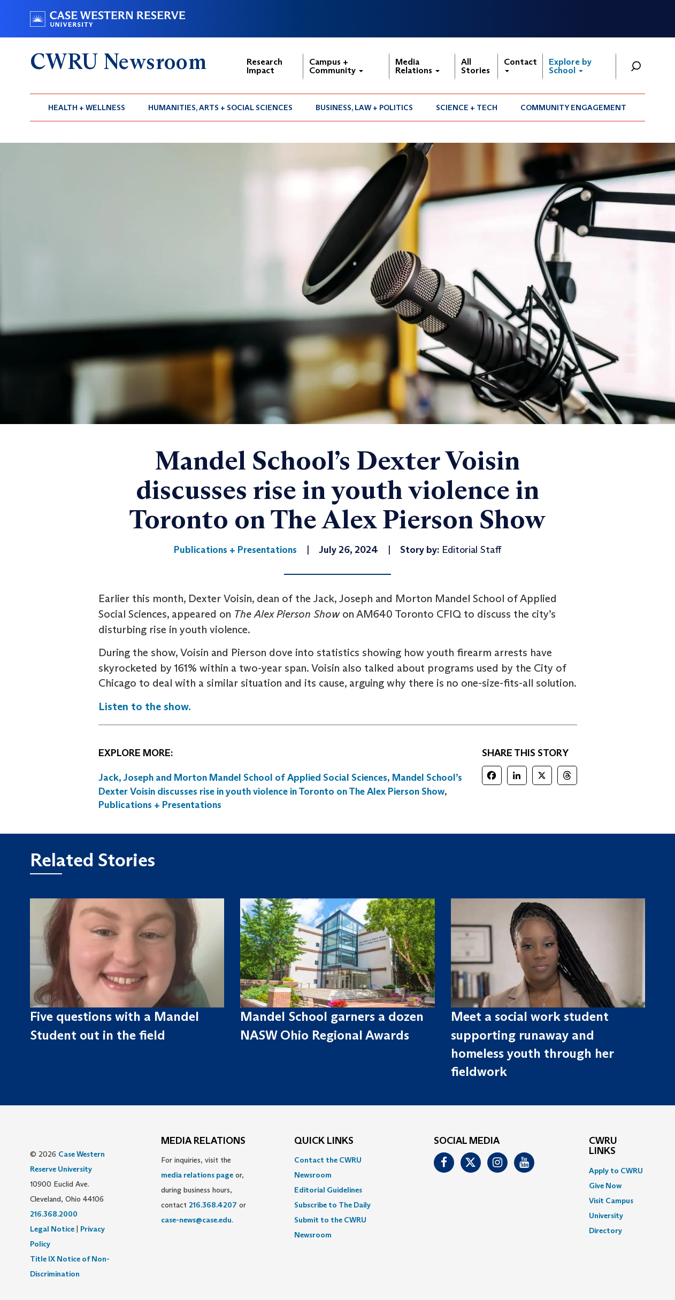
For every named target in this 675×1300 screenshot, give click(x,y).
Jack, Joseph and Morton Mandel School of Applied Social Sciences (242, 777)
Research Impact (264, 66)
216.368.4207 (213, 1205)
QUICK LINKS (324, 1141)
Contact (520, 64)
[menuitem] (87, 107)
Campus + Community (336, 66)
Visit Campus (611, 1200)
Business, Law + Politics (364, 107)
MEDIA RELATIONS (203, 1141)
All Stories (475, 66)
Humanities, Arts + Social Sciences (220, 107)
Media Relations (417, 66)
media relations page (197, 1175)
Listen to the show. (144, 706)
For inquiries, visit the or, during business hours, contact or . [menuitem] (203, 1190)
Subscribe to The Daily (332, 1205)
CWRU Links (603, 1146)
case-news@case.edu (196, 1220)
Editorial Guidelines (328, 1190)
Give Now (605, 1185)
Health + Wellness (86, 107)
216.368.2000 (54, 1214)
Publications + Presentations (159, 805)
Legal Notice (52, 1229)
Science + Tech (466, 107)
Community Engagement (573, 107)
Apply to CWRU (616, 1170)
